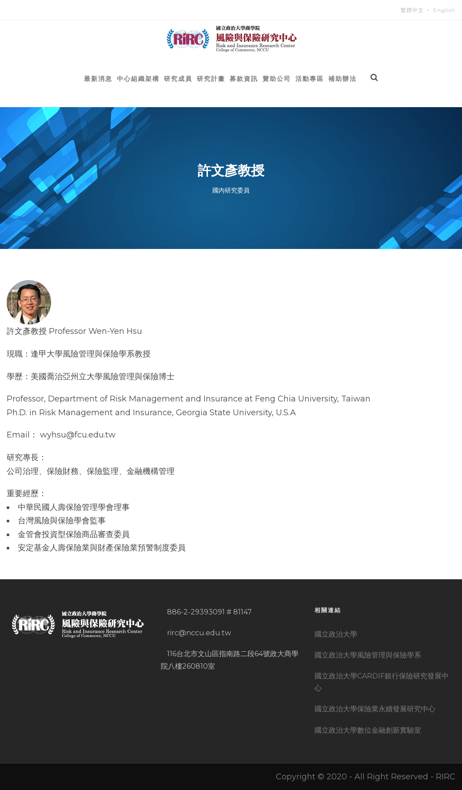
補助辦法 (342, 78)
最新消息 (98, 78)
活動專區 (309, 78)
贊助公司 (277, 78)
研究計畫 (211, 78)
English (444, 10)
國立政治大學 (336, 634)
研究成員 (178, 78)
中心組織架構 (138, 78)
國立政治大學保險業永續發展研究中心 (375, 709)
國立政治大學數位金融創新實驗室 (368, 730)
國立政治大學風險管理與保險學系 (368, 655)
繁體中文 (412, 10)
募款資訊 (244, 78)
